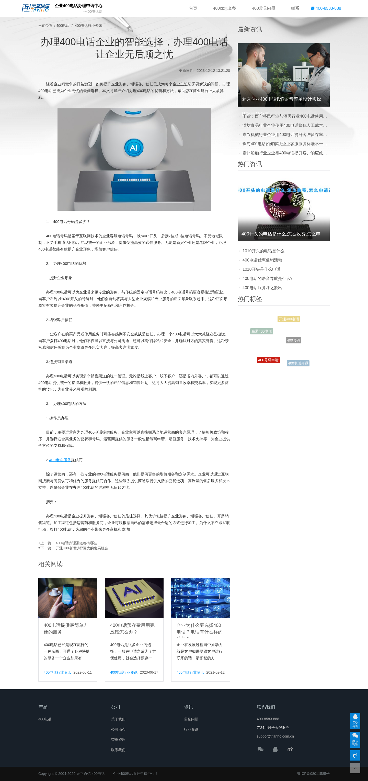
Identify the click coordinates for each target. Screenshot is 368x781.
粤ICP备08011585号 (313, 774)
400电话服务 (60, 460)
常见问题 (191, 719)
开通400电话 (289, 320)
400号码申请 (268, 361)
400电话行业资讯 (88, 26)
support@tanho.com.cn (275, 736)
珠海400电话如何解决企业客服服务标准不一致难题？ (286, 144)
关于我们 (118, 719)
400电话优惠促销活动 (262, 260)
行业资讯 (191, 729)
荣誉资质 (118, 740)
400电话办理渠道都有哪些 (76, 543)
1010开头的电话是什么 (263, 251)
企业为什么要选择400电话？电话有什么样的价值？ (200, 632)
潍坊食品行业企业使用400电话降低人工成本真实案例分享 (286, 125)
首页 (193, 8)
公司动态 (118, 729)
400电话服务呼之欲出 (262, 288)
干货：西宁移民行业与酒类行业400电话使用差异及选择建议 (286, 116)
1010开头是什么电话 (261, 269)
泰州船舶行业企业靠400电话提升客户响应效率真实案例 (286, 153)
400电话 (62, 26)
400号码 (293, 344)
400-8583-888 (326, 8)
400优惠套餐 (224, 8)
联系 (295, 8)
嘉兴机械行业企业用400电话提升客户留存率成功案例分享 (286, 134)
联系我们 (118, 750)
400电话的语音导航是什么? (268, 278)
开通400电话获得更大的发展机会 (82, 548)
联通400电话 (261, 332)
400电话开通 (298, 364)
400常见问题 (263, 8)
